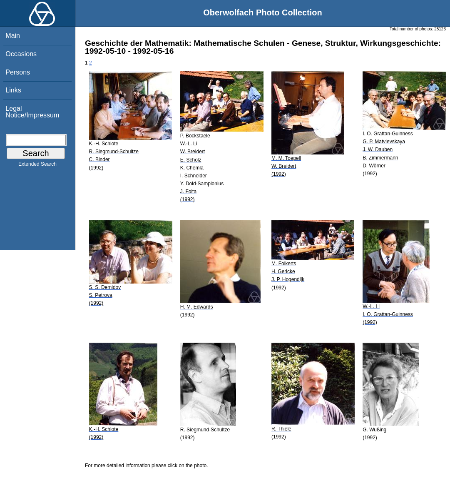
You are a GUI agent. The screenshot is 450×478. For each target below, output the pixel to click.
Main (12, 35)
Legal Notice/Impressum (32, 112)
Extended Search (37, 165)
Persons (17, 72)
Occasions (21, 53)
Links (13, 90)
